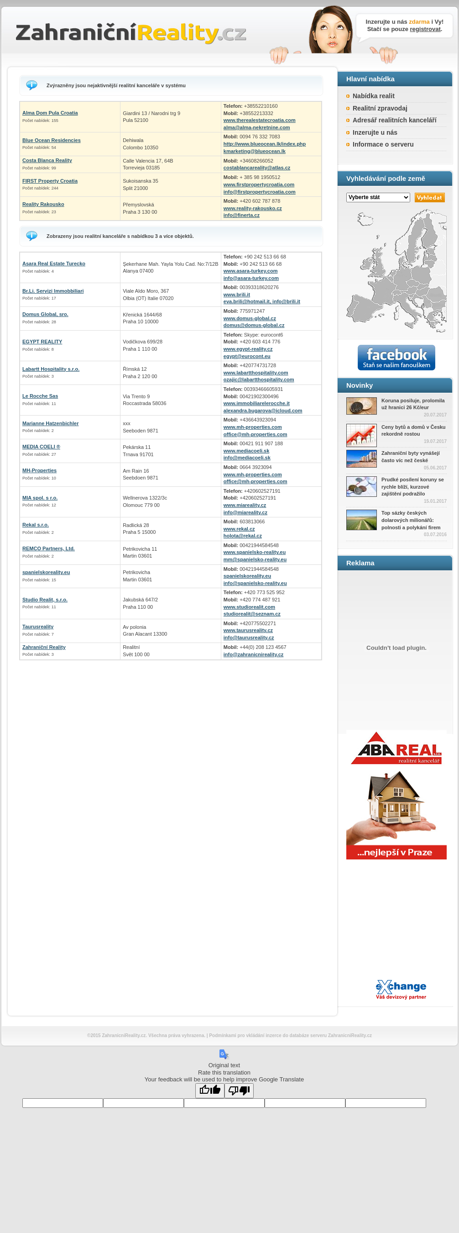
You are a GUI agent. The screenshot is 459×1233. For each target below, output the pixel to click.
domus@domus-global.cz (254, 325)
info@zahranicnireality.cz (254, 654)
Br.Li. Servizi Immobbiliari (52, 291)
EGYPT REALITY (42, 341)
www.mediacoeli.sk (246, 450)
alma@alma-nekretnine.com (257, 127)
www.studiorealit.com (249, 607)
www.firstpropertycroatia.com (259, 184)
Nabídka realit (374, 96)
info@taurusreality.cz (249, 637)
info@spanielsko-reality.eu (255, 583)
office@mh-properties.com (255, 434)
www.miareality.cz (245, 505)
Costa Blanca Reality (47, 160)
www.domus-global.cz (250, 318)
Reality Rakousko (43, 204)
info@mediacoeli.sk (247, 457)
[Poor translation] (239, 1090)
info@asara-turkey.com (251, 278)
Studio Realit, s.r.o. (45, 599)
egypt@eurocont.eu (247, 356)
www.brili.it (237, 294)
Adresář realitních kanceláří (395, 120)
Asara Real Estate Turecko (53, 263)
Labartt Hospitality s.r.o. (50, 369)
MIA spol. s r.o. (39, 498)
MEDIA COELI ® (41, 446)
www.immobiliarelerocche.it (257, 403)
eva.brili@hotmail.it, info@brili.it (262, 301)
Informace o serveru (383, 144)
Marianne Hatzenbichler (50, 423)
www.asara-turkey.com (251, 271)
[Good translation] (209, 1090)
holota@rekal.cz (243, 535)
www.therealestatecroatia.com (260, 120)
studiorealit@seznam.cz (252, 613)
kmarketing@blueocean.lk (255, 151)
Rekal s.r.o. (35, 524)
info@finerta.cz (242, 215)
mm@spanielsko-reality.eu (255, 559)
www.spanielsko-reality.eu (255, 552)
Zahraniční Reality (44, 647)
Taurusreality (37, 626)
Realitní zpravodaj (380, 108)
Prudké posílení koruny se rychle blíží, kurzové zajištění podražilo (412, 486)
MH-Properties (39, 470)
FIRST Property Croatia (50, 181)
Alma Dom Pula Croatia (50, 113)
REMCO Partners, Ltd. (48, 548)
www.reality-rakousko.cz (253, 208)
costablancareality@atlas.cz (257, 167)
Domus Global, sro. (45, 314)
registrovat (425, 29)
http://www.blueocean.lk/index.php (265, 144)
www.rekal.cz (239, 529)
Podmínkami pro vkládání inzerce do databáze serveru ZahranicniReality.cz (290, 1035)
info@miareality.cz (245, 512)
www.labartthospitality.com (256, 372)
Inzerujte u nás (375, 132)
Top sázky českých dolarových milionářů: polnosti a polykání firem (411, 520)
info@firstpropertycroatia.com (260, 192)
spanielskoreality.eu (46, 572)
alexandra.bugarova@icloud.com (263, 410)
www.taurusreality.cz (248, 630)
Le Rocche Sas (40, 396)
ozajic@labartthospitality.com (259, 379)
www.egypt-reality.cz (248, 349)
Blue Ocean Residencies (51, 140)
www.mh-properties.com (253, 427)
